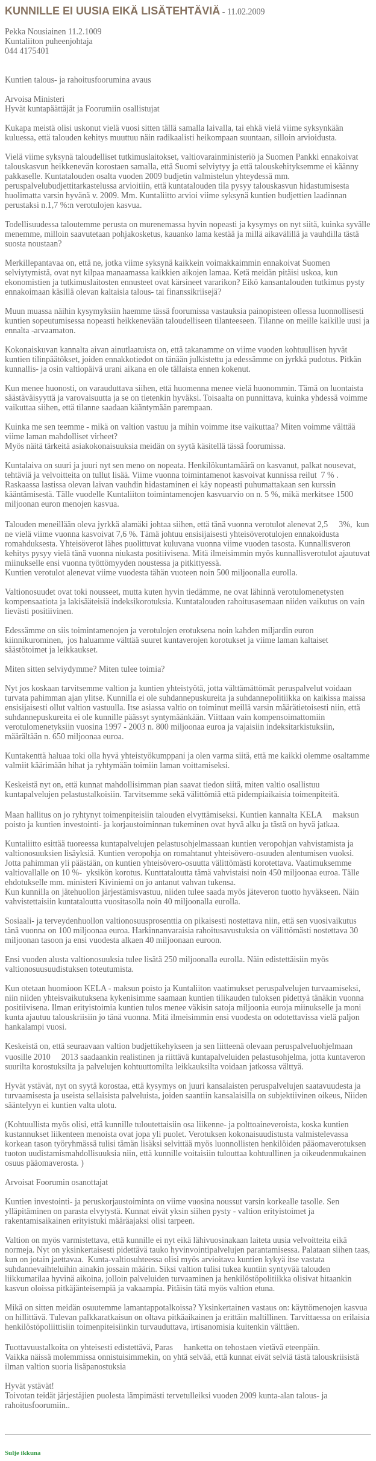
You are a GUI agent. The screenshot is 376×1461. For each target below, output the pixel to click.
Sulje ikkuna (23, 1452)
